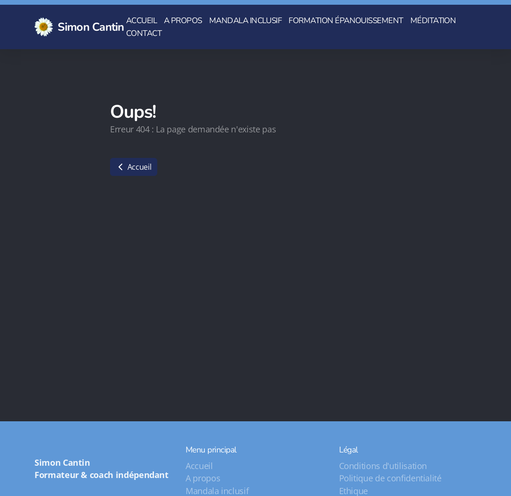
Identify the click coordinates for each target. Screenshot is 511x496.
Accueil (133, 167)
